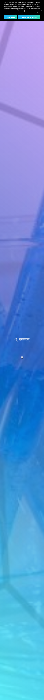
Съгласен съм (10, 17)
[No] (42, 11)
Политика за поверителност (29, 17)
